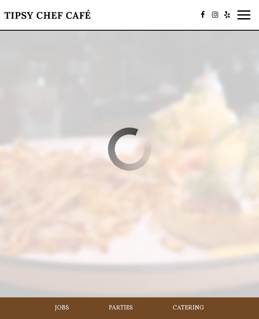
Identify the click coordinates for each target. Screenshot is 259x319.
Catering (188, 308)
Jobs (62, 308)
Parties (121, 308)
